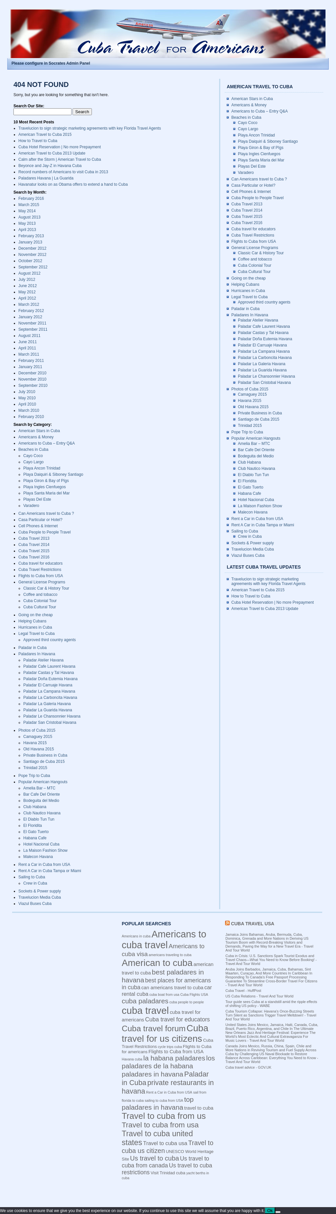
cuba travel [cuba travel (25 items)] (145, 1010)
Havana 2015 (35, 743)
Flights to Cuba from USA (40, 576)
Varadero (31, 505)
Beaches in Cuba (33, 449)
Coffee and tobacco (40, 594)
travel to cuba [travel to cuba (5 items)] (198, 1108)
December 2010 (32, 373)
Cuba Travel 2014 (34, 544)
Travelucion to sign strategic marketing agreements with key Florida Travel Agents (89, 128)
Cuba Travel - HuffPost (243, 991)
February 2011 (31, 360)
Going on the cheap (35, 615)
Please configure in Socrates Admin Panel (50, 63)
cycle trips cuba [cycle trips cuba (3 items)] (170, 1047)
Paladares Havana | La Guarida (46, 178)
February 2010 (31, 416)
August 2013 (29, 217)
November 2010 (32, 379)
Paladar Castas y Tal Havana (48, 672)
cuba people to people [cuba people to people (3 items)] (186, 1002)
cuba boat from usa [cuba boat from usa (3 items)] (164, 994)
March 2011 (28, 354)
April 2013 (27, 229)
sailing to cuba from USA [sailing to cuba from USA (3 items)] (164, 1100)
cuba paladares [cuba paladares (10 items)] (145, 1001)
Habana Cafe (35, 838)
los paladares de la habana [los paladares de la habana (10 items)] (168, 1062)
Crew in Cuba (35, 883)
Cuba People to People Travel (44, 532)
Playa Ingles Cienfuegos (44, 487)
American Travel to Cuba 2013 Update (51, 153)
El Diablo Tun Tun (38, 819)
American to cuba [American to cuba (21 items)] (157, 963)
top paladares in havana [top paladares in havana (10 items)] (158, 1103)
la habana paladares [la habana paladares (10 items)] (174, 1058)
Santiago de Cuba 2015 (44, 761)
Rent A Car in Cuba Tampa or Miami (49, 871)
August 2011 (29, 335)
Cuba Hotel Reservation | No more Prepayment (59, 147)
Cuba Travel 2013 (34, 538)
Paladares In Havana (36, 654)
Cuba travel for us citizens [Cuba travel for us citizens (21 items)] (165, 1033)
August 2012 (29, 273)
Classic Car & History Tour (46, 588)
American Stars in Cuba (39, 431)
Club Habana (34, 807)
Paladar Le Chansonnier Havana (51, 716)
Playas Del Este (37, 499)
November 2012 (32, 254)
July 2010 (26, 391)
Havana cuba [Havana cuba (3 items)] (132, 1059)
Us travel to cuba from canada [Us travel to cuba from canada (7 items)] (165, 1162)
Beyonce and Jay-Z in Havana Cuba (50, 165)
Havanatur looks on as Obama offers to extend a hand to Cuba (73, 184)
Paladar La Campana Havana (49, 691)
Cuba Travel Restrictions (39, 569)
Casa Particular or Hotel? (40, 519)
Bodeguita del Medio (41, 800)
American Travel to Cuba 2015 (45, 134)
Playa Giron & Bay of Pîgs (46, 480)
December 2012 (32, 248)
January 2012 (30, 317)
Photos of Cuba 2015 (36, 730)
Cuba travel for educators (40, 563)
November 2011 (32, 323)
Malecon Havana (38, 856)
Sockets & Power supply (39, 891)
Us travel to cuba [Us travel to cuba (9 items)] (154, 1158)
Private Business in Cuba (45, 755)
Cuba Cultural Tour (39, 607)
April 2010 (27, 404)
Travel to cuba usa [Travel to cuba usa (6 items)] (165, 1143)
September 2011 (33, 329)
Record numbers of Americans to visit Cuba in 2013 (63, 172)
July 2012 (26, 279)
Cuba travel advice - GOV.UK (248, 1067)
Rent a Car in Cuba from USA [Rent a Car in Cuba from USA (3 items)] (169, 1092)
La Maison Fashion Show (45, 850)
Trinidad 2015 (35, 767)
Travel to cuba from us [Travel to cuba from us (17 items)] (164, 1115)
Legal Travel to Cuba (36, 633)
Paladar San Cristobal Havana (49, 722)
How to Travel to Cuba (37, 140)
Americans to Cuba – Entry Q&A (46, 443)
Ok (270, 1210)
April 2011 (27, 348)
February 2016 (31, 198)
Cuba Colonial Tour (40, 600)
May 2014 (27, 211)
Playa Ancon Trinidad (41, 468)
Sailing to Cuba (31, 877)
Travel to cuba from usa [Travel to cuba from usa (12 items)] (160, 1125)
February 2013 (31, 236)
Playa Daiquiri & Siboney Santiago (53, 474)
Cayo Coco (33, 455)
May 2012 (27, 292)
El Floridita (32, 825)
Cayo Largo (33, 462)
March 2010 (28, 410)
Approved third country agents (49, 640)
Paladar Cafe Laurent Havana (49, 666)
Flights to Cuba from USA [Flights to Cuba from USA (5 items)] (176, 1051)
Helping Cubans (32, 621)
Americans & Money (35, 437)
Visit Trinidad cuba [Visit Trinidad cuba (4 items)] (168, 1172)
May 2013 (27, 223)
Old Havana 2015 (38, 749)
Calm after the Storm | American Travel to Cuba (59, 159)
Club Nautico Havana (41, 813)
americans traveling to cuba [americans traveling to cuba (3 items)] (170, 955)
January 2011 (30, 367)
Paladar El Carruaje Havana (47, 685)
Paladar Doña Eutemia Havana (50, 679)
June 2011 (27, 342)
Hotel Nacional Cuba (41, 844)
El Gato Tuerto (36, 831)
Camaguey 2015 (37, 736)
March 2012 (28, 304)
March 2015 (28, 204)
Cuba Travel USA (252, 923)
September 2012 (33, 267)
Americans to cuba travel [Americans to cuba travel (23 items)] (164, 939)
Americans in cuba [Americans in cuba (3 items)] (136, 936)
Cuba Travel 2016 (34, 557)
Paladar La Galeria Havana (47, 703)
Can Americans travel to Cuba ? (46, 513)
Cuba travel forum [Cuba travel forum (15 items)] (154, 1028)
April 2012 (27, 298)
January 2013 (30, 242)
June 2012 (27, 285)
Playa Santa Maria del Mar (46, 493)
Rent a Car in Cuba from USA (44, 864)
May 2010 (27, 398)
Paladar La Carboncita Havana (50, 697)
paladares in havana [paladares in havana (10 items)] (152, 1074)
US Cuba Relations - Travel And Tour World (259, 996)
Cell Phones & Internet (38, 526)
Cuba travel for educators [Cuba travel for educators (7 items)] (177, 1019)
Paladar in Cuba (32, 647)
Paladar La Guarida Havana (47, 710)
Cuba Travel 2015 (34, 551)
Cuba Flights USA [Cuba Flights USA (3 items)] (194, 994)
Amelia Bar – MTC (39, 788)
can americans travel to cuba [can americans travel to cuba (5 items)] (172, 987)
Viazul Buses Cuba (35, 903)
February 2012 (31, 310)
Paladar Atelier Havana (43, 660)
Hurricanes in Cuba (35, 627)
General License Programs (41, 582)
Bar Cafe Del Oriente (41, 794)
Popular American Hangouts (42, 782)
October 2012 (30, 261)
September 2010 (33, 385)
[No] (278, 1212)
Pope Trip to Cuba (34, 775)
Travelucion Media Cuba (39, 897)
